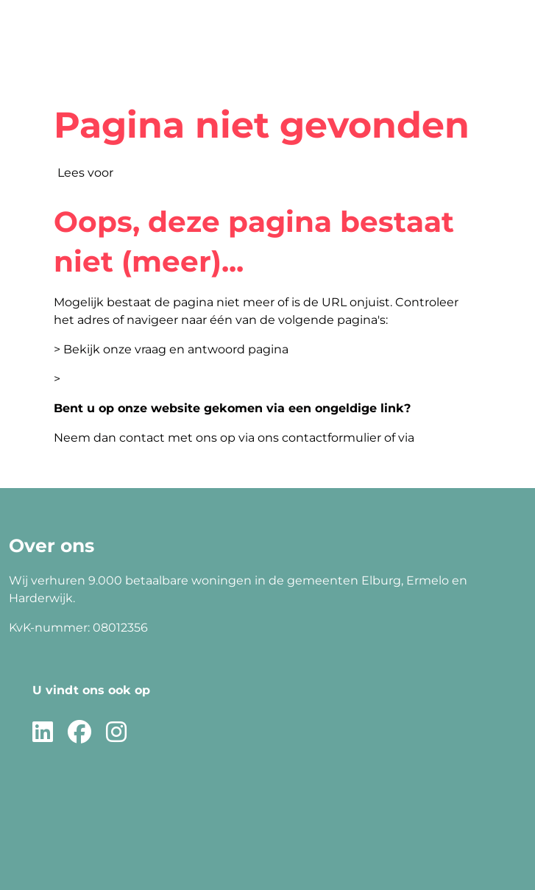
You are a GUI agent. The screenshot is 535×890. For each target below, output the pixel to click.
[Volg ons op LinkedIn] (42, 733)
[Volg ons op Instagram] (116, 733)
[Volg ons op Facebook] (79, 733)
